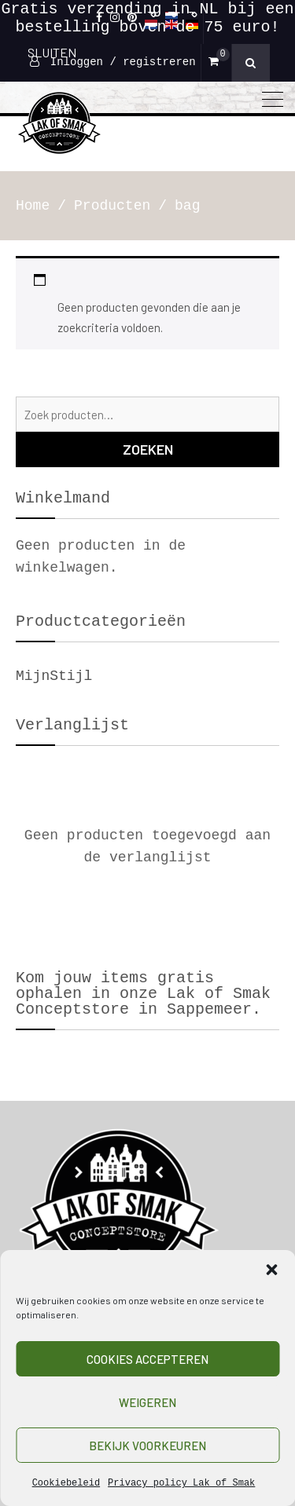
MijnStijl (54, 676)
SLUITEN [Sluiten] (52, 52)
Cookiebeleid (66, 1483)
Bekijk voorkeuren (147, 1445)
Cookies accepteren (147, 1359)
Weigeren (147, 1402)
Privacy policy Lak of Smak (181, 1483)
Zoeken (148, 449)
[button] (271, 1270)
